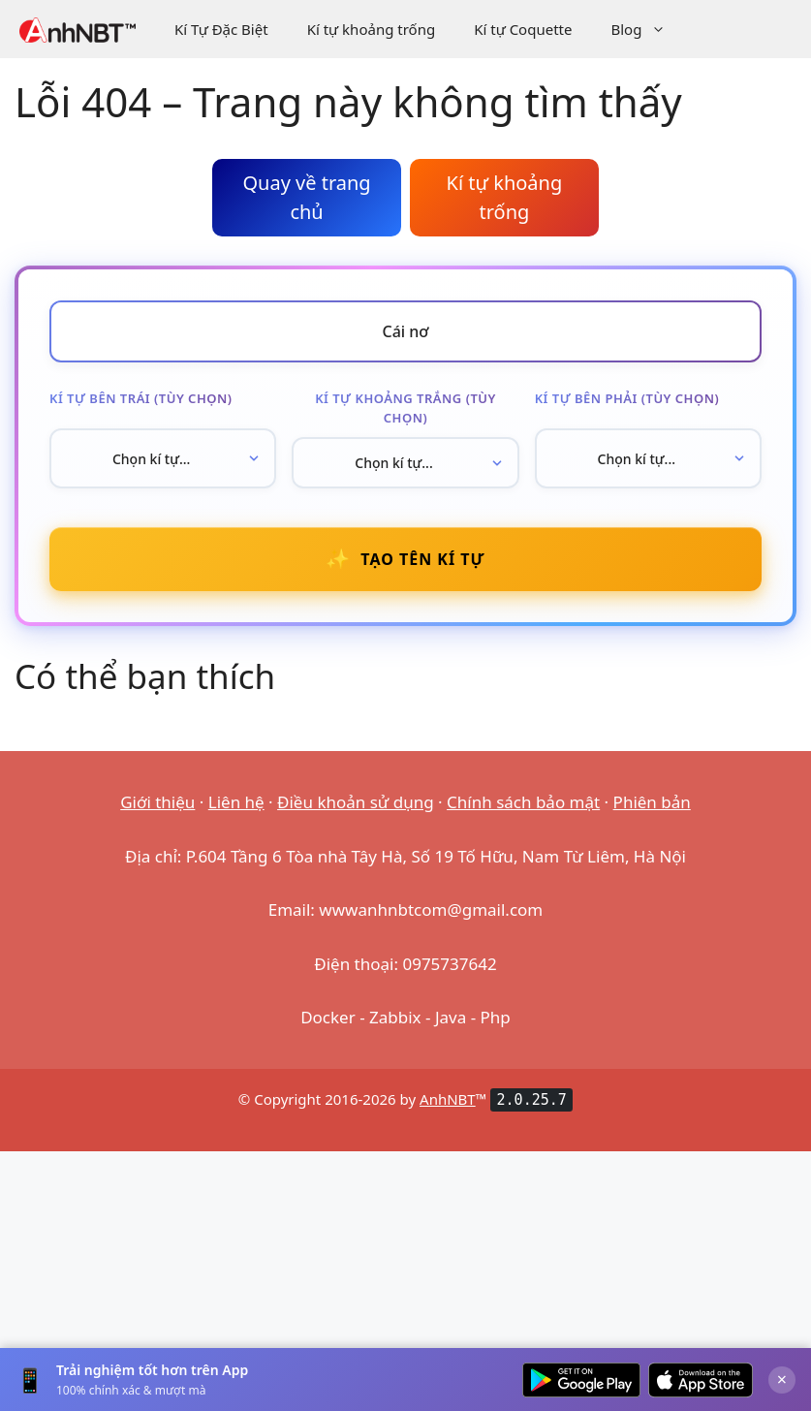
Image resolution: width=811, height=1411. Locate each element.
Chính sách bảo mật (523, 802)
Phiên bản (652, 802)
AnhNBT (448, 1099)
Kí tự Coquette (523, 29)
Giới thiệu (157, 802)
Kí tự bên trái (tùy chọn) (140, 398)
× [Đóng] (782, 1379)
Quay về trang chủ (306, 197)
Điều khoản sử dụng (355, 802)
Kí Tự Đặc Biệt (221, 29)
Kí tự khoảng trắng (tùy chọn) (405, 408)
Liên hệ (236, 802)
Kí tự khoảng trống (371, 29)
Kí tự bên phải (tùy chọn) (627, 398)
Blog (647, 29)
